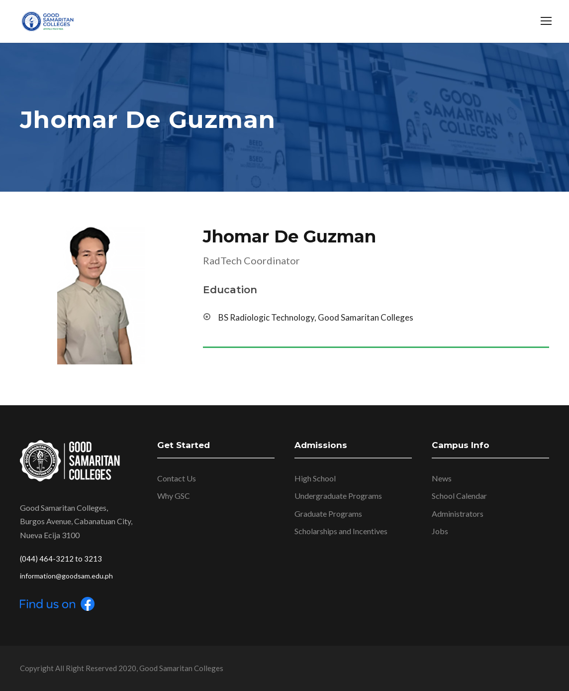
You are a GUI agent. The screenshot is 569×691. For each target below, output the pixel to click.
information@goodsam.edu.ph (66, 576)
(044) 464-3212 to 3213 (61, 558)
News (442, 478)
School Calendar (459, 495)
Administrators (457, 513)
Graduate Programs (328, 513)
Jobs (440, 531)
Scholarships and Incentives (340, 531)
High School (315, 478)
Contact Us (176, 478)
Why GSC (173, 495)
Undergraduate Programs (338, 495)
